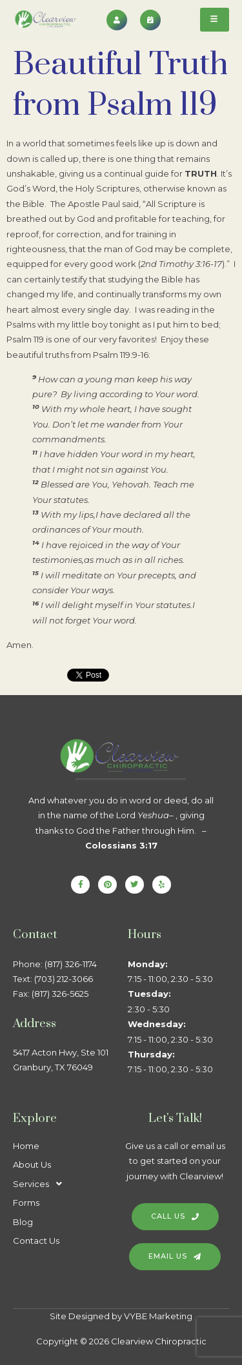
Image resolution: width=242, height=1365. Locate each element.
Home (26, 1146)
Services (41, 1184)
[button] (64, 1184)
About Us (32, 1164)
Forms (26, 1202)
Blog (23, 1222)
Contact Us (36, 1240)
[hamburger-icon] (214, 20)
